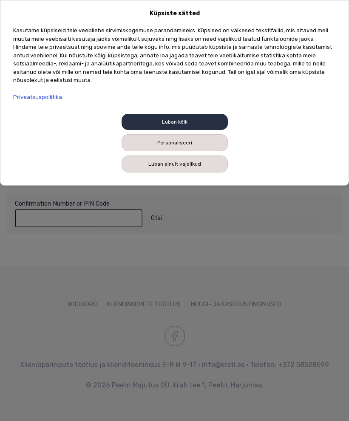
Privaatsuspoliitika (37, 97)
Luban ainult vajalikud (174, 164)
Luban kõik (174, 122)
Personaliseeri (174, 143)
